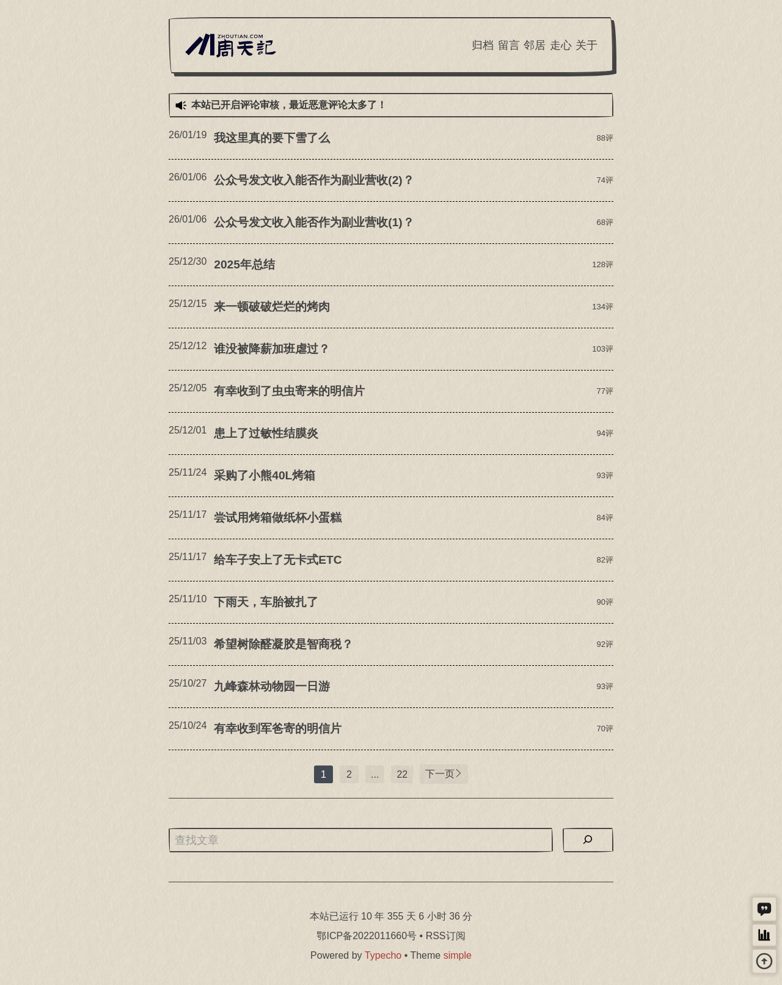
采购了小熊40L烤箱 (264, 475)
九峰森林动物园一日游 (272, 686)
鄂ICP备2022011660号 (366, 936)
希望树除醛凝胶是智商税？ (283, 644)
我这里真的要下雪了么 (272, 137)
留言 (509, 45)
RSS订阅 (446, 936)
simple (458, 955)
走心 (561, 45)
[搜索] (588, 840)
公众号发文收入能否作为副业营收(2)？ (314, 180)
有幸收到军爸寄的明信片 (278, 728)
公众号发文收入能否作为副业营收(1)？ (314, 222)
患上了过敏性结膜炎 (266, 433)
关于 (586, 45)
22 (401, 774)
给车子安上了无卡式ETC (278, 559)
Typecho (383, 955)
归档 (483, 45)
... (375, 774)
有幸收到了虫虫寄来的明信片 (289, 391)
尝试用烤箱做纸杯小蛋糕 (278, 517)
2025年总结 (244, 264)
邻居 (535, 45)
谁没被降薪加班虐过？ (272, 348)
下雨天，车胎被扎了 (266, 602)
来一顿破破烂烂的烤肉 (272, 306)
